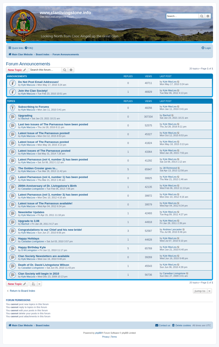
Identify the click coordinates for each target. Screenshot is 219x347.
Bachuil (25, 118)
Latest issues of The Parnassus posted (44, 150)
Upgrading (25, 115)
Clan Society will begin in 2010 (38, 273)
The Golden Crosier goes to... (38, 168)
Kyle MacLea (28, 85)
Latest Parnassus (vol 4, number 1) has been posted (53, 177)
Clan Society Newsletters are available (44, 256)
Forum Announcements (28, 63)
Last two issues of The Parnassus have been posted (53, 124)
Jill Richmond (170, 168)
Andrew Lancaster (172, 229)
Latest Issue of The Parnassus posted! (44, 133)
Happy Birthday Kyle (32, 247)
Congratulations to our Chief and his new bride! (50, 229)
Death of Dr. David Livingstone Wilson (43, 264)
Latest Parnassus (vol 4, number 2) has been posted (53, 159)
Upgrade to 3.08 (28, 221)
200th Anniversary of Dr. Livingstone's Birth (47, 185)
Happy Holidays (28, 238)
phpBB (98, 333)
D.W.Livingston (29, 250)
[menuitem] (28, 48)
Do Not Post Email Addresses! (38, 82)
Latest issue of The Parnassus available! (45, 203)
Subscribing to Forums (33, 106)
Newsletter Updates (31, 212)
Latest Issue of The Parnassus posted (43, 142)
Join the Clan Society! (33, 90)
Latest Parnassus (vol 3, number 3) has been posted (53, 194)
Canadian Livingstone (32, 188)
